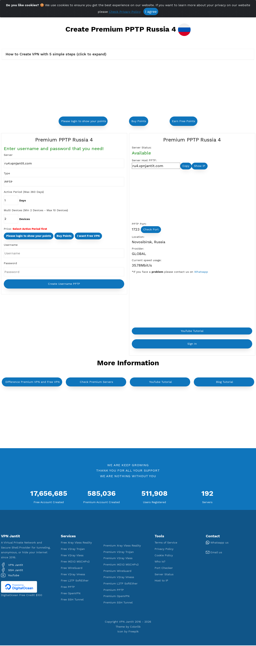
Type (7, 173)
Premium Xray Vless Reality (122, 545)
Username (11, 245)
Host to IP (161, 581)
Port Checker (164, 568)
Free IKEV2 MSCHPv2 (75, 562)
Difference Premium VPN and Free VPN (32, 382)
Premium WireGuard (117, 571)
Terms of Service (166, 543)
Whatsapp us (217, 543)
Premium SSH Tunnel (118, 602)
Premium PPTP (113, 590)
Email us (214, 552)
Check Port (151, 229)
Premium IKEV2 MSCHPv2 (121, 564)
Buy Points (138, 121)
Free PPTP (68, 587)
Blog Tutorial (224, 382)
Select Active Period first (30, 229)
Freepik (133, 632)
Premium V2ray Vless (117, 558)
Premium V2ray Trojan (118, 552)
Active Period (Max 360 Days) (24, 191)
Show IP (199, 166)
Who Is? (160, 562)
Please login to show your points (83, 121)
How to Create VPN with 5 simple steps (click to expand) (56, 54)
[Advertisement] (88, 89)
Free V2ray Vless (72, 555)
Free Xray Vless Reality (76, 543)
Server (8, 154)
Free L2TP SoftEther (75, 581)
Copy (185, 166)
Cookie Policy (164, 555)
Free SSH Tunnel (72, 600)
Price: (8, 229)
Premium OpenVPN (116, 596)
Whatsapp (201, 272)
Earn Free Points (183, 121)
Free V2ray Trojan (73, 549)
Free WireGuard (71, 568)
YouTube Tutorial (192, 331)
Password (10, 263)
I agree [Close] (151, 11)
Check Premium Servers (96, 382)
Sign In (192, 344)
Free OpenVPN (70, 593)
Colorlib (135, 627)
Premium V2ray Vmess (118, 577)
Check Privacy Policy (125, 12)
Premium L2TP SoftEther (120, 583)
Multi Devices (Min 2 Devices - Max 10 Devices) (36, 210)
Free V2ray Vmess (73, 574)
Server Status (164, 574)
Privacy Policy (164, 549)
